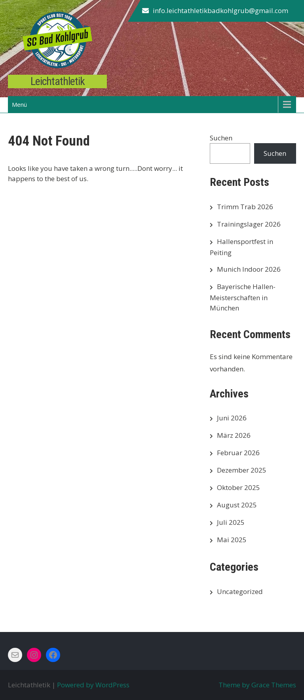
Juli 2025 (231, 522)
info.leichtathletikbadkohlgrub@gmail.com (220, 10)
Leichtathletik (57, 81)
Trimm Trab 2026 (245, 206)
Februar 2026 (238, 452)
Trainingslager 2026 (249, 224)
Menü (19, 104)
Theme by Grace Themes (257, 684)
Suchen (221, 137)
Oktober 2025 (238, 487)
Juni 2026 (232, 417)
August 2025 (237, 504)
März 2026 (234, 435)
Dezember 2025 (241, 470)
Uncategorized (240, 591)
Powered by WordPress (93, 684)
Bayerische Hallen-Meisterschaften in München (243, 297)
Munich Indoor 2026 (249, 269)
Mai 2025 (232, 539)
